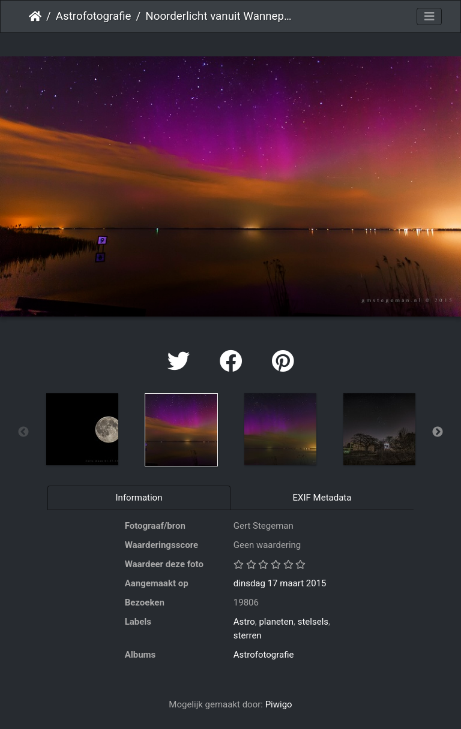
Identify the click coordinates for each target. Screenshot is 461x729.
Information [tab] (139, 497)
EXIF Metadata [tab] (322, 497)
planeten (276, 621)
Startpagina (35, 16)
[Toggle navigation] (429, 17)
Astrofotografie (93, 16)
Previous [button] (23, 432)
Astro (244, 621)
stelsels (313, 621)
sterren (248, 635)
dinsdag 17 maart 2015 (280, 583)
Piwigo (278, 704)
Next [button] (438, 432)
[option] (81, 429)
